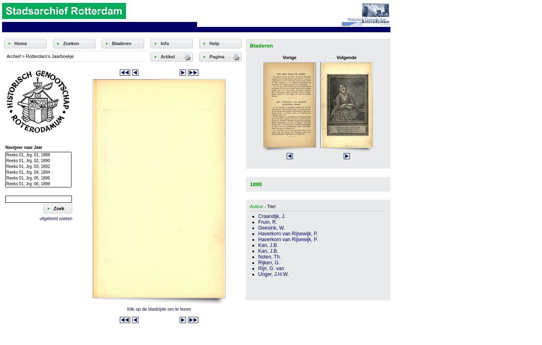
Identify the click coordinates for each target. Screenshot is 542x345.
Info (165, 43)
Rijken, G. (269, 263)
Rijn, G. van (271, 268)
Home (20, 43)
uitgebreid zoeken (56, 218)
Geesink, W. (271, 228)
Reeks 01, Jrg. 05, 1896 (38, 178)
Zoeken (71, 43)
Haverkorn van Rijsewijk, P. (288, 234)
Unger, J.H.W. (273, 274)
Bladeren (121, 43)
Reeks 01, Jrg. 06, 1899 (38, 184)
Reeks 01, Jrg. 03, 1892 (38, 167)
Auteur (256, 206)
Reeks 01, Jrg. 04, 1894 (38, 172)
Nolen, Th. (269, 257)
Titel (271, 206)
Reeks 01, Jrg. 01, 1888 (38, 155)
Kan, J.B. (268, 245)
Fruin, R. (267, 222)
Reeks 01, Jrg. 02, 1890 (38, 161)
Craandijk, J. (272, 216)
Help (214, 43)
